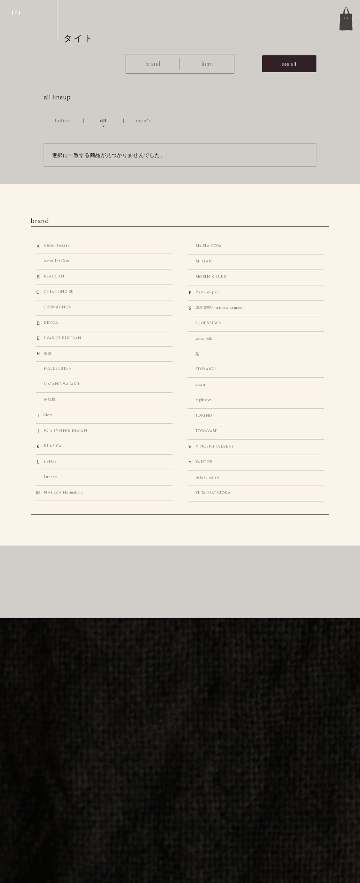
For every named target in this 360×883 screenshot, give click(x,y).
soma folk (203, 339)
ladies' (64, 120)
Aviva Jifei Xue (57, 261)
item (207, 63)
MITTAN (203, 261)
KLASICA (52, 446)
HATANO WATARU (61, 384)
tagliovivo (203, 400)
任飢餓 (49, 399)
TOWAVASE (206, 431)
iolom (48, 415)
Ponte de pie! (207, 292)
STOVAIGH (206, 369)
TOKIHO (203, 415)
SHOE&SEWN (208, 323)
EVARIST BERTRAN (62, 338)
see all (289, 64)
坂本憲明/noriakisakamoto (219, 308)
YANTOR (203, 462)
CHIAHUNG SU (59, 292)
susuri (200, 384)
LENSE (50, 461)
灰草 (48, 354)
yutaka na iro (207, 477)
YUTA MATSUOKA (213, 493)
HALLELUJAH (58, 369)
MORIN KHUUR (210, 277)
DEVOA (51, 323)
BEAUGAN (54, 276)
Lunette (51, 477)
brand (152, 63)
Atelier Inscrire (57, 245)
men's (144, 120)
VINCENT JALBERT (214, 446)
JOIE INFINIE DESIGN (65, 430)
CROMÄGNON (58, 307)
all (103, 120)
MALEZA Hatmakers (63, 492)
